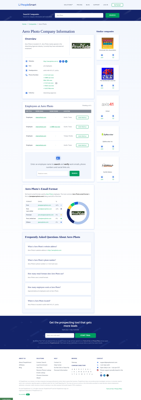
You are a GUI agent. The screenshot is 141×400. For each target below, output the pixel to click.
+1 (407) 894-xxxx (48, 88)
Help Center (58, 365)
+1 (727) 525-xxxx (48, 83)
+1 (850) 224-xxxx (48, 86)
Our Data (39, 367)
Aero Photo (49, 194)
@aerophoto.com (41, 117)
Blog (20, 367)
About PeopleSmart (25, 362)
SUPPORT (96, 5)
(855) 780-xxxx (47, 80)
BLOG (88, 5)
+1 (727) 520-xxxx (48, 75)
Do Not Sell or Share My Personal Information (61, 368)
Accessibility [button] (24, 394)
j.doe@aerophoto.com (44, 218)
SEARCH (112, 15)
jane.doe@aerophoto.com (46, 215)
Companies (32, 24)
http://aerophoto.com (50, 61)
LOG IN (105, 5)
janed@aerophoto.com (45, 209)
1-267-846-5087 (103, 365)
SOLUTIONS (68, 5)
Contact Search (41, 362)
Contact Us (57, 362)
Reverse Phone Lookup (43, 370)
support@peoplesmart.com (107, 362)
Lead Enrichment (41, 365)
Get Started (117, 5)
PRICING (79, 5)
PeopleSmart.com (54, 343)
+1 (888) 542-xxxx (48, 78)
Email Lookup (40, 373)
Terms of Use (86, 341)
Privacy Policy (96, 341)
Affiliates (22, 365)
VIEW (82, 117)
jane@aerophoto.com (44, 205)
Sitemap (74, 362)
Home (24, 24)
